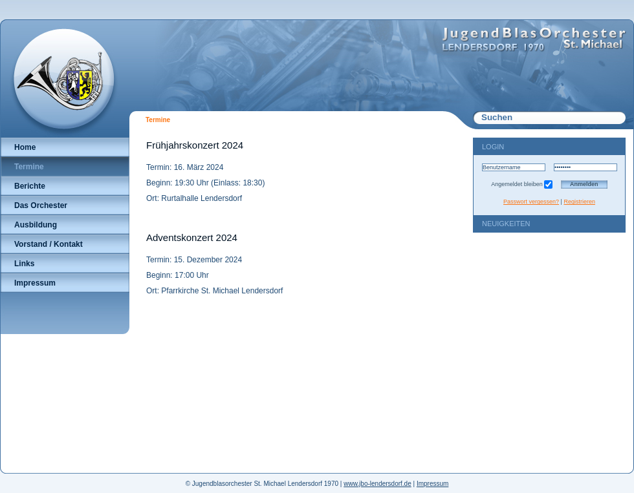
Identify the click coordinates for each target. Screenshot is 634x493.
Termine (29, 166)
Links (24, 263)
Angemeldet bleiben (521, 184)
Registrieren (579, 201)
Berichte (29, 186)
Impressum (35, 283)
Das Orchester (40, 205)
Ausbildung (35, 224)
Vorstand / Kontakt (48, 244)
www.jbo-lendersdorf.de (377, 483)
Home (25, 147)
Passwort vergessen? (531, 201)
